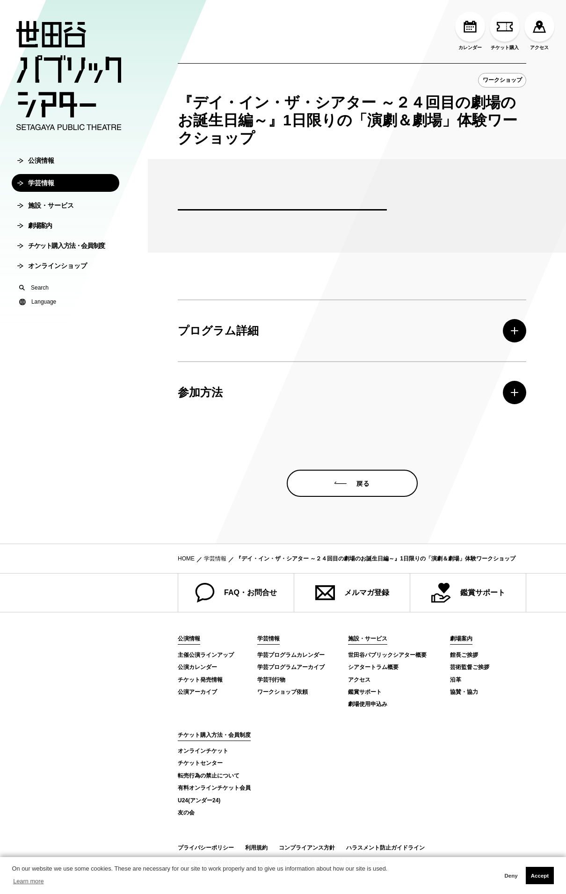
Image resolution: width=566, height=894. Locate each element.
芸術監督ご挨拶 (469, 667)
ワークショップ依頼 (282, 692)
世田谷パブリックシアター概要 (387, 655)
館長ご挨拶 (464, 655)
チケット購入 (505, 31)
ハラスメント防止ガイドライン (385, 847)
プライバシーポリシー (206, 847)
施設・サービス (45, 208)
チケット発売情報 (200, 679)
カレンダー (470, 31)
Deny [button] (510, 876)
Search (34, 290)
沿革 (455, 679)
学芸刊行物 (271, 679)
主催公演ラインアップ (206, 655)
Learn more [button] (28, 881)
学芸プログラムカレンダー (291, 655)
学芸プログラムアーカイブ (291, 667)
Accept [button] (540, 876)
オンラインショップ (52, 268)
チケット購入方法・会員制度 (61, 248)
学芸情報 (35, 185)
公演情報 (35, 163)
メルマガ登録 (352, 593)
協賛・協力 (464, 692)
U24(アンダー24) (199, 800)
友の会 (186, 812)
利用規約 (256, 847)
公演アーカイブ (197, 692)
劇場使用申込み (367, 704)
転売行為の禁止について (208, 775)
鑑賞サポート (468, 593)
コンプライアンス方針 (307, 847)
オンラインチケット (203, 751)
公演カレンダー (197, 667)
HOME (186, 558)
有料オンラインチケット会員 (214, 788)
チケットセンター (200, 763)
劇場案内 (34, 228)
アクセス (539, 31)
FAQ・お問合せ (236, 593)
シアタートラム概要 (373, 667)
